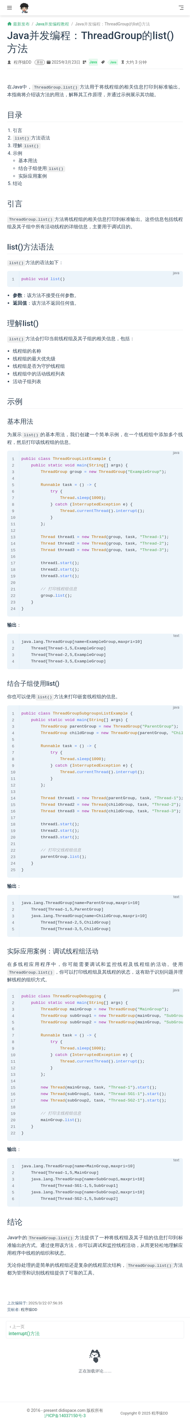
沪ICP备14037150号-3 (65, 1415)
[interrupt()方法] (95, 1329)
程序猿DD (22, 62)
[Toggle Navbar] (181, 8)
